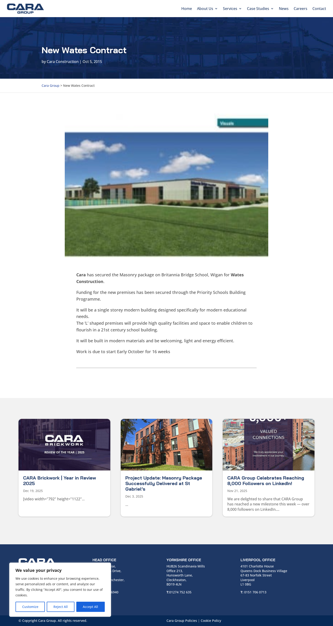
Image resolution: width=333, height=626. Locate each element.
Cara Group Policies (181, 620)
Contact (319, 8)
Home (186, 8)
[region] (60, 590)
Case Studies (258, 8)
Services (230, 8)
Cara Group (50, 85)
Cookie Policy (211, 620)
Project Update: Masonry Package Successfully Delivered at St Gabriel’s (163, 483)
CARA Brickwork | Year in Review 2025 (59, 480)
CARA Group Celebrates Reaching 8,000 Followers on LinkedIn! (265, 480)
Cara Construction (63, 61)
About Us (205, 8)
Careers (300, 8)
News (284, 8)
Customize (30, 606)
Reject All (60, 606)
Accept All (90, 606)
